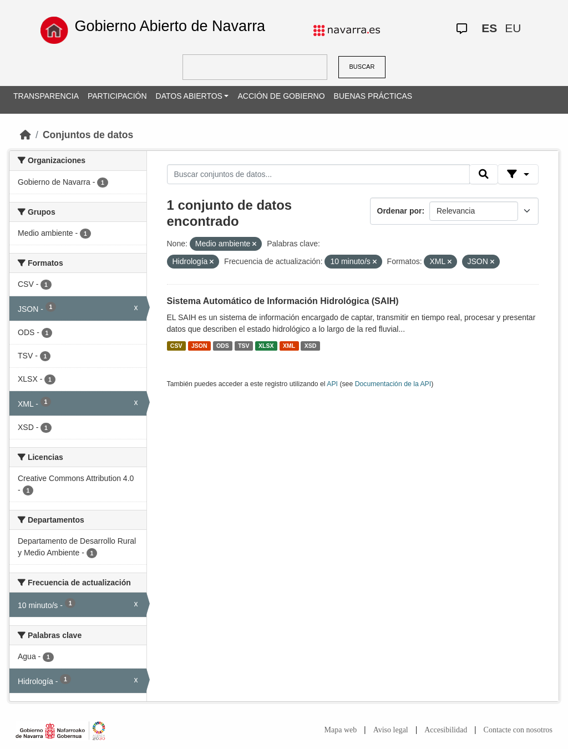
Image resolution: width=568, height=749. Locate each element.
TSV (243, 345)
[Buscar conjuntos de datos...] (318, 174)
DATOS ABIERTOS (189, 96)
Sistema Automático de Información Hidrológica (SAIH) (283, 301)
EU (513, 28)
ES (489, 28)
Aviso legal (390, 730)
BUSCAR (362, 66)
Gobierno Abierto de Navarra (169, 26)
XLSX (265, 345)
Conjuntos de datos (88, 134)
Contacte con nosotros (518, 730)
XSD (311, 345)
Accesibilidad (445, 730)
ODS (222, 345)
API (332, 384)
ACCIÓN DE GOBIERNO (280, 96)
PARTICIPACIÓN (117, 96)
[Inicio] (25, 134)
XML (289, 345)
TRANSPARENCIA (46, 96)
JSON (199, 345)
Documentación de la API (393, 384)
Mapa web (340, 730)
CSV (176, 345)
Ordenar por (399, 210)
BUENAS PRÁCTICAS (373, 96)
